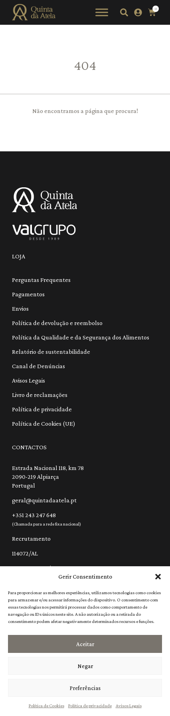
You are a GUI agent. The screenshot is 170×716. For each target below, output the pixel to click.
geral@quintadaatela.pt (44, 500)
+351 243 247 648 (34, 515)
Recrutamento (31, 538)
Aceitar (85, 644)
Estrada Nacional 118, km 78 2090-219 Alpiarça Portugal (48, 476)
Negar (85, 666)
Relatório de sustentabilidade (51, 351)
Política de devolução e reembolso (57, 322)
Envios (20, 308)
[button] (158, 577)
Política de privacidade (90, 705)
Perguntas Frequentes (41, 279)
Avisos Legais (129, 705)
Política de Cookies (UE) (43, 423)
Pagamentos (28, 294)
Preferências (85, 688)
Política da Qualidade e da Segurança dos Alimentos (80, 337)
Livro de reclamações (39, 394)
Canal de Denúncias (38, 366)
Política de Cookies (46, 705)
